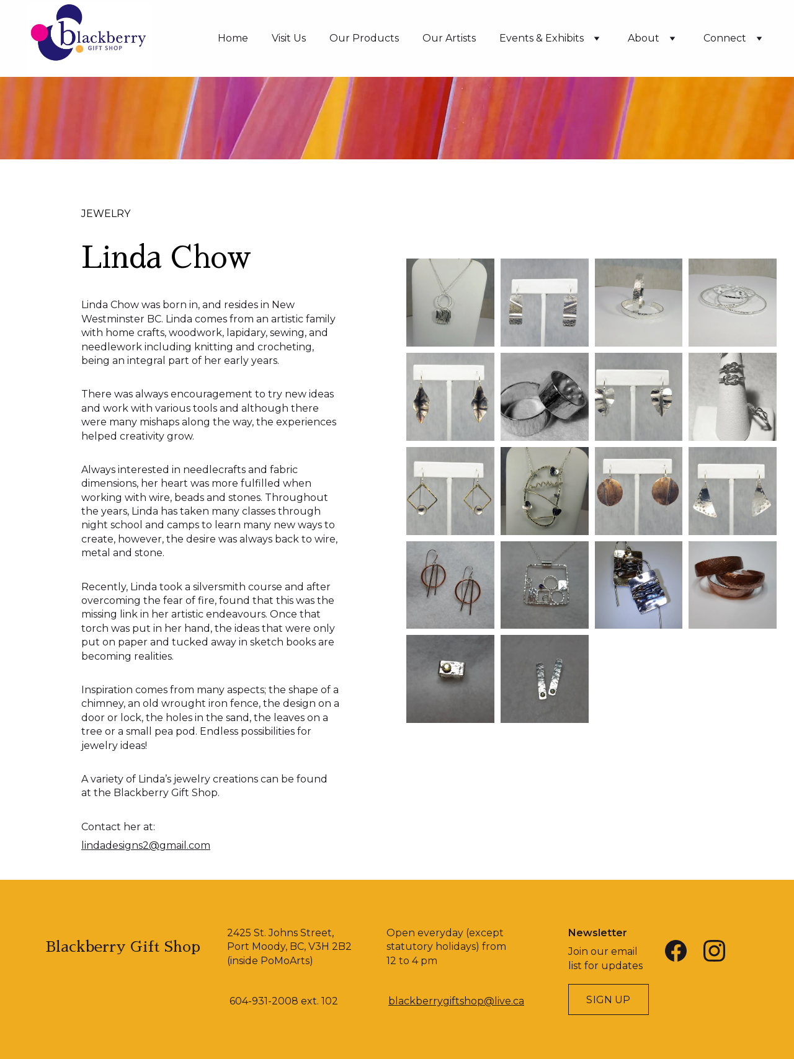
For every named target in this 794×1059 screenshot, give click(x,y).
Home (233, 38)
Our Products (364, 38)
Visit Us (289, 38)
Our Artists (449, 38)
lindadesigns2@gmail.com (145, 845)
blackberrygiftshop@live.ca (456, 1001)
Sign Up (608, 1000)
